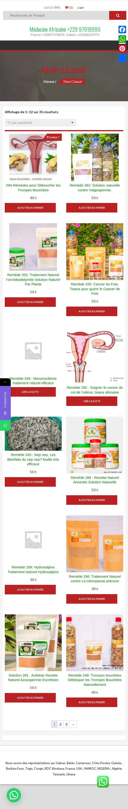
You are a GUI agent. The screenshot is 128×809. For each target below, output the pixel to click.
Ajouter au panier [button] (33, 207)
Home (49, 81)
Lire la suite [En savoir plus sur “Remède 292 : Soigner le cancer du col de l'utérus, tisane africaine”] (94, 401)
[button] (14, 795)
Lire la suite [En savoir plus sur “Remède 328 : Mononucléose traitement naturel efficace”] (33, 391)
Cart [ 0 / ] (52, 7)
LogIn (80, 7)
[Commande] (40, 122)
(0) (69, 8)
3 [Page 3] (66, 724)
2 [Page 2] (60, 724)
